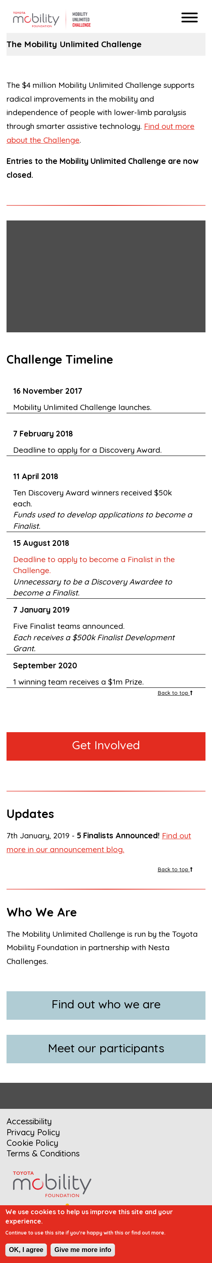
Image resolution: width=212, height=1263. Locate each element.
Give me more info (82, 1249)
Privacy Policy (33, 1132)
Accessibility (29, 1121)
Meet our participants (106, 1048)
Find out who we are (106, 1004)
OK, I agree (26, 1249)
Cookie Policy (32, 1143)
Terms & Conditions (43, 1153)
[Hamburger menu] (189, 19)
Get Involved (106, 744)
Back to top (175, 692)
